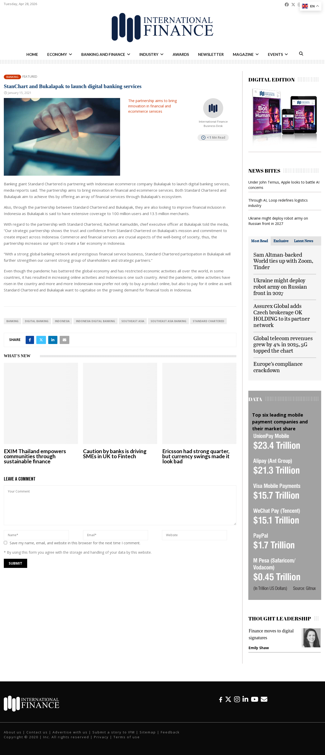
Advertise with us (70, 732)
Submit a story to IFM (113, 732)
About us (13, 732)
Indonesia (62, 321)
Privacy (101, 737)
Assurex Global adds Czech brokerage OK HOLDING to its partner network (281, 315)
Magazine (243, 54)
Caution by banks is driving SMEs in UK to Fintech (115, 453)
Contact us (37, 732)
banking (12, 321)
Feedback (170, 732)
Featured (29, 77)
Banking (12, 77)
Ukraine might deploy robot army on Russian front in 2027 (280, 286)
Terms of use (126, 737)
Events (275, 54)
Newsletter (211, 54)
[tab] (259, 240)
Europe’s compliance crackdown (278, 367)
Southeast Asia (132, 321)
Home (32, 54)
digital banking (36, 321)
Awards (181, 54)
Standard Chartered (208, 321)
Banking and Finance (103, 54)
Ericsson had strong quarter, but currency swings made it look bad (196, 456)
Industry (148, 54)
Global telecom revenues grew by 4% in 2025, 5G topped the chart (283, 344)
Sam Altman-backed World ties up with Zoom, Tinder (283, 261)
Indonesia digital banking (95, 321)
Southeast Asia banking (168, 321)
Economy (57, 54)
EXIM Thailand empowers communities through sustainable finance (35, 456)
